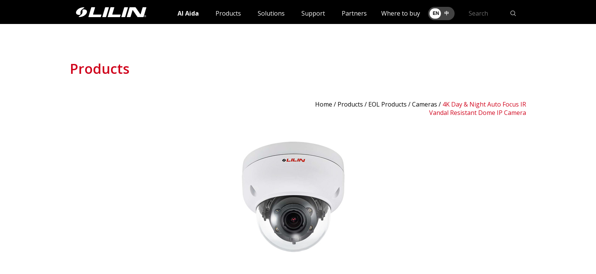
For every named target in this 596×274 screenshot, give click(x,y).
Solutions (271, 13)
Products (228, 13)
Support (313, 13)
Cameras (424, 104)
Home (323, 104)
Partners (354, 13)
